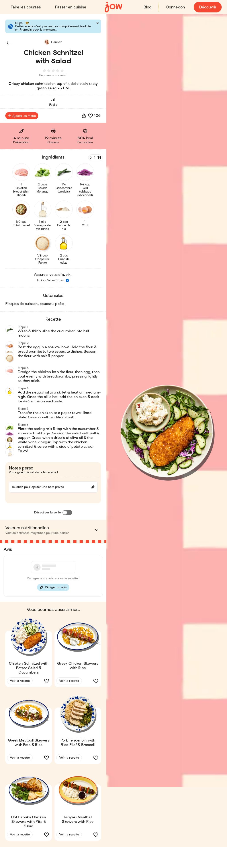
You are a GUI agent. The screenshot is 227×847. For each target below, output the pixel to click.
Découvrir (207, 7)
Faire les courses (26, 7)
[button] (8, 42)
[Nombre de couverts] (95, 158)
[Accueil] (113, 7)
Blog (147, 7)
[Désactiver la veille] (67, 513)
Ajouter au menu (22, 116)
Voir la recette (20, 681)
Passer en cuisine (70, 7)
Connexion (175, 7)
